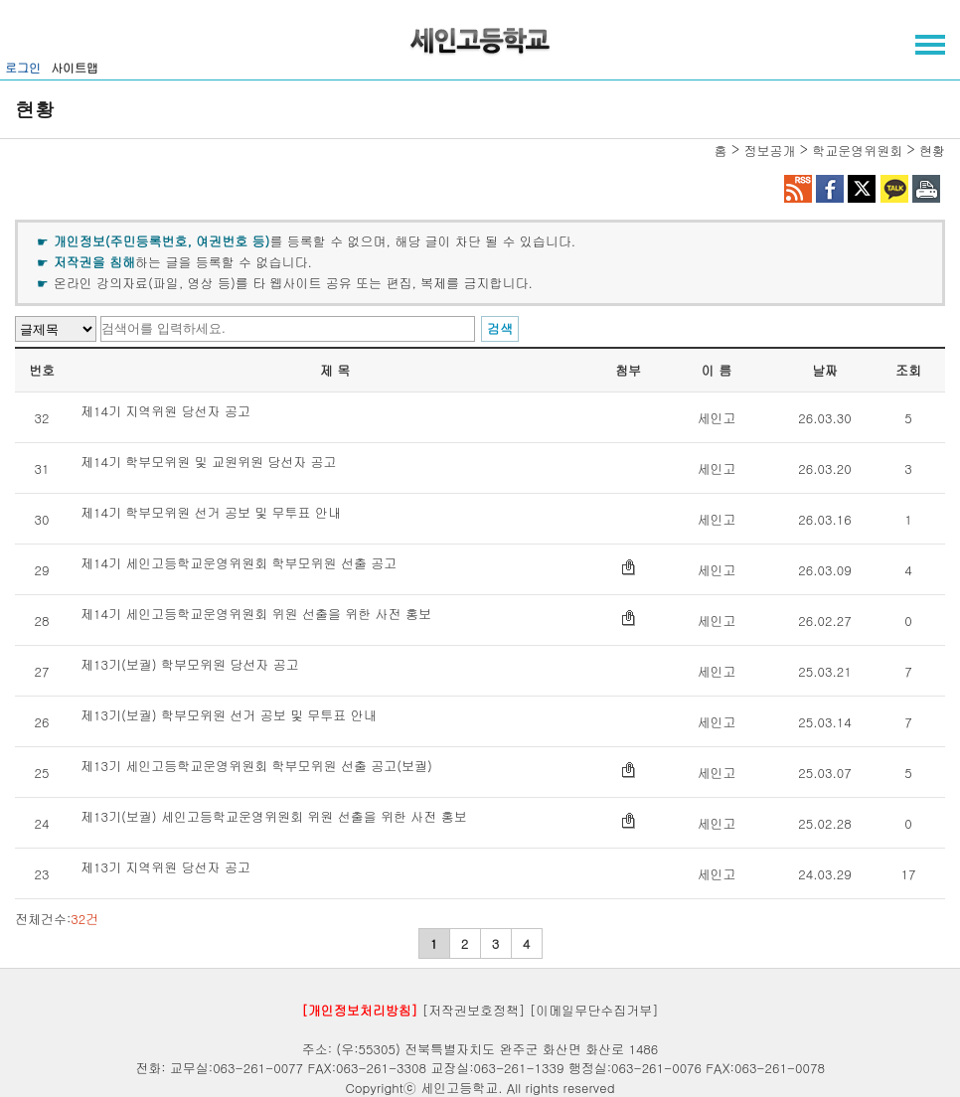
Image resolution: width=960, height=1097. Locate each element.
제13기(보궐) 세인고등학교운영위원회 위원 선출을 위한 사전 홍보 (273, 818)
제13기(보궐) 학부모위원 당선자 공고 (189, 666)
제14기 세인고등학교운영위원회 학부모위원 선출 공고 (238, 564)
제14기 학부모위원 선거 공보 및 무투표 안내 (210, 514)
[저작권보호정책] (474, 1010)
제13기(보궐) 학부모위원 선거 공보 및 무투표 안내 (228, 716)
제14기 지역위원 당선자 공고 (165, 412)
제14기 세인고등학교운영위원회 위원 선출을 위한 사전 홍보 (255, 615)
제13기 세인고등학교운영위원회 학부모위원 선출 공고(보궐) (256, 767)
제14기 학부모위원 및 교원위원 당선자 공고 (208, 463)
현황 (932, 150)
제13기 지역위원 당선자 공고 (165, 868)
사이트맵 (74, 67)
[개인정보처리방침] (359, 1010)
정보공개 (769, 150)
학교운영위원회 (857, 150)
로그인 (23, 67)
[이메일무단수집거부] (594, 1010)
